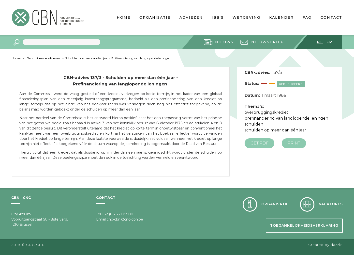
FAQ (307, 17)
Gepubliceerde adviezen (43, 58)
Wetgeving (246, 17)
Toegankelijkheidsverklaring (304, 225)
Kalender (281, 17)
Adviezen (191, 17)
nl (320, 42)
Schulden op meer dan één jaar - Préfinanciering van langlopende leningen (118, 58)
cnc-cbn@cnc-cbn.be (125, 219)
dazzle (337, 244)
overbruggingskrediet (266, 112)
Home (124, 17)
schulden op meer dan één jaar (275, 130)
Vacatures (331, 204)
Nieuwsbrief (267, 42)
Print (294, 143)
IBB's (218, 17)
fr (329, 42)
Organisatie (155, 17)
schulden (254, 124)
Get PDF (259, 143)
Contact (331, 17)
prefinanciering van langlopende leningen (286, 118)
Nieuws (224, 42)
